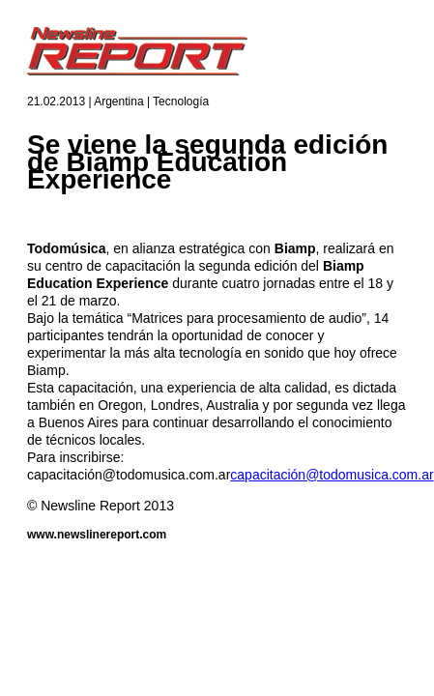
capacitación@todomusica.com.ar (331, 474)
